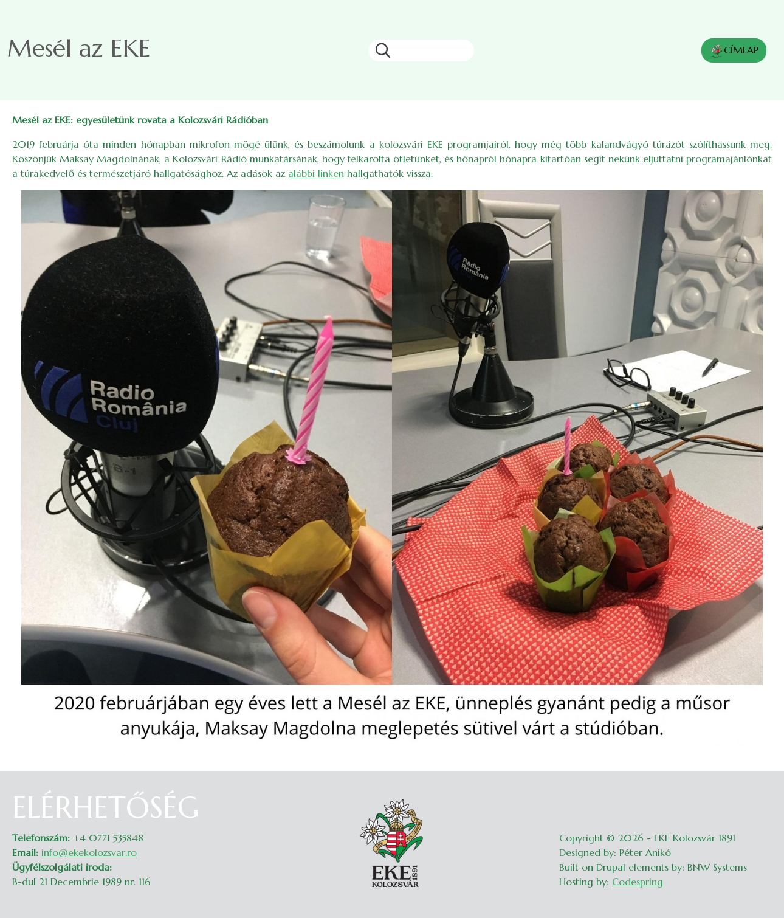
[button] (392, 467)
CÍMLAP (733, 51)
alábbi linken (316, 173)
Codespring (637, 881)
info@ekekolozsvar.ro (89, 852)
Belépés (760, 798)
